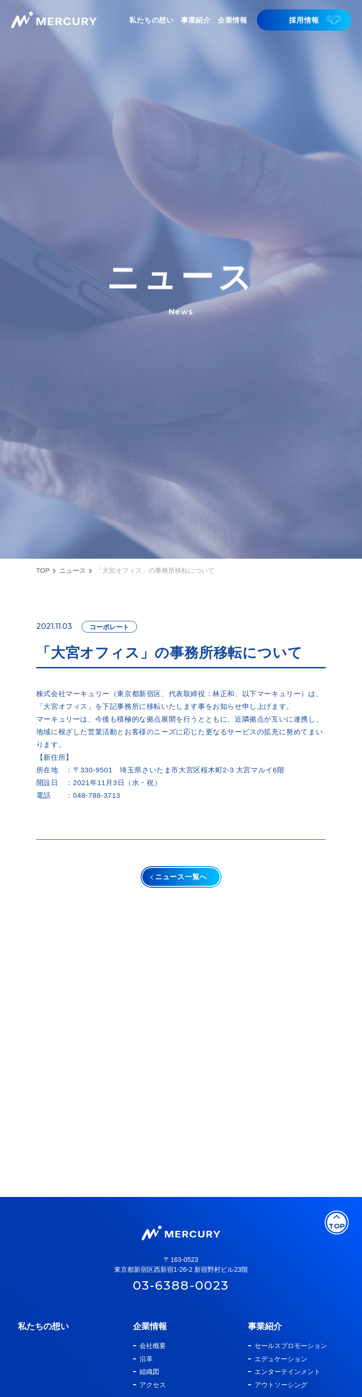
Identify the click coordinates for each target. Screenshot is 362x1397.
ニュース (72, 570)
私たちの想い (43, 1336)
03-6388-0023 (181, 1295)
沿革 (146, 1369)
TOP (43, 570)
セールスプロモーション (291, 1356)
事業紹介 (265, 1336)
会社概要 (153, 1356)
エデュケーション (281, 1369)
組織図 (149, 1382)
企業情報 (150, 1336)
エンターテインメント (288, 1382)
